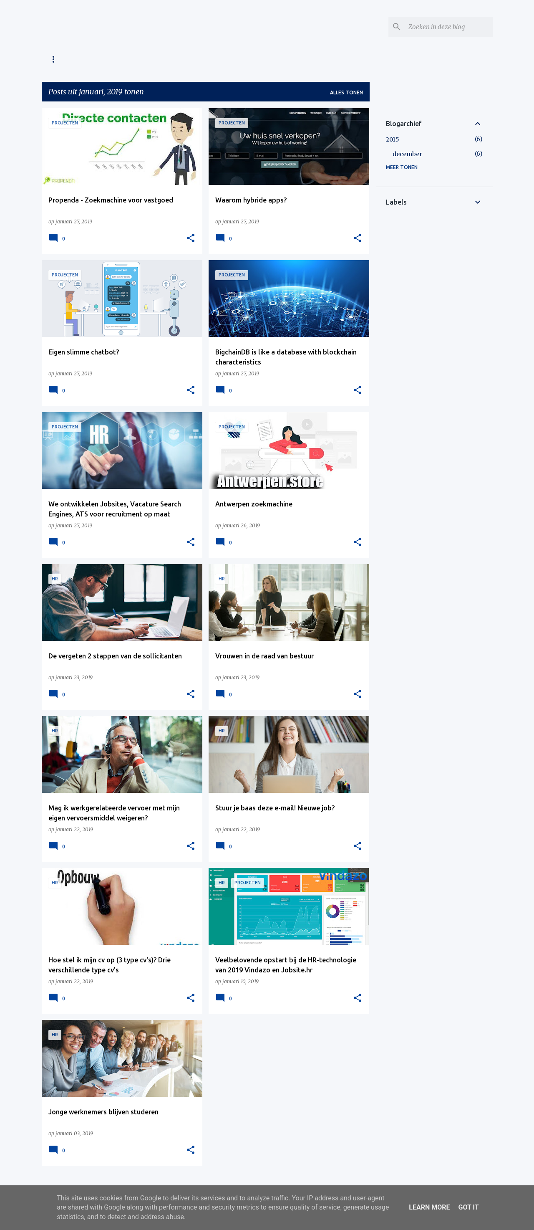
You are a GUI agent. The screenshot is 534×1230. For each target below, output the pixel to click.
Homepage (63, 59)
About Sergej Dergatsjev (133, 59)
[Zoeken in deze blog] (449, 27)
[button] (191, 238)
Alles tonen (346, 92)
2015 (392, 139)
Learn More (429, 1207)
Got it (468, 1207)
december (407, 154)
